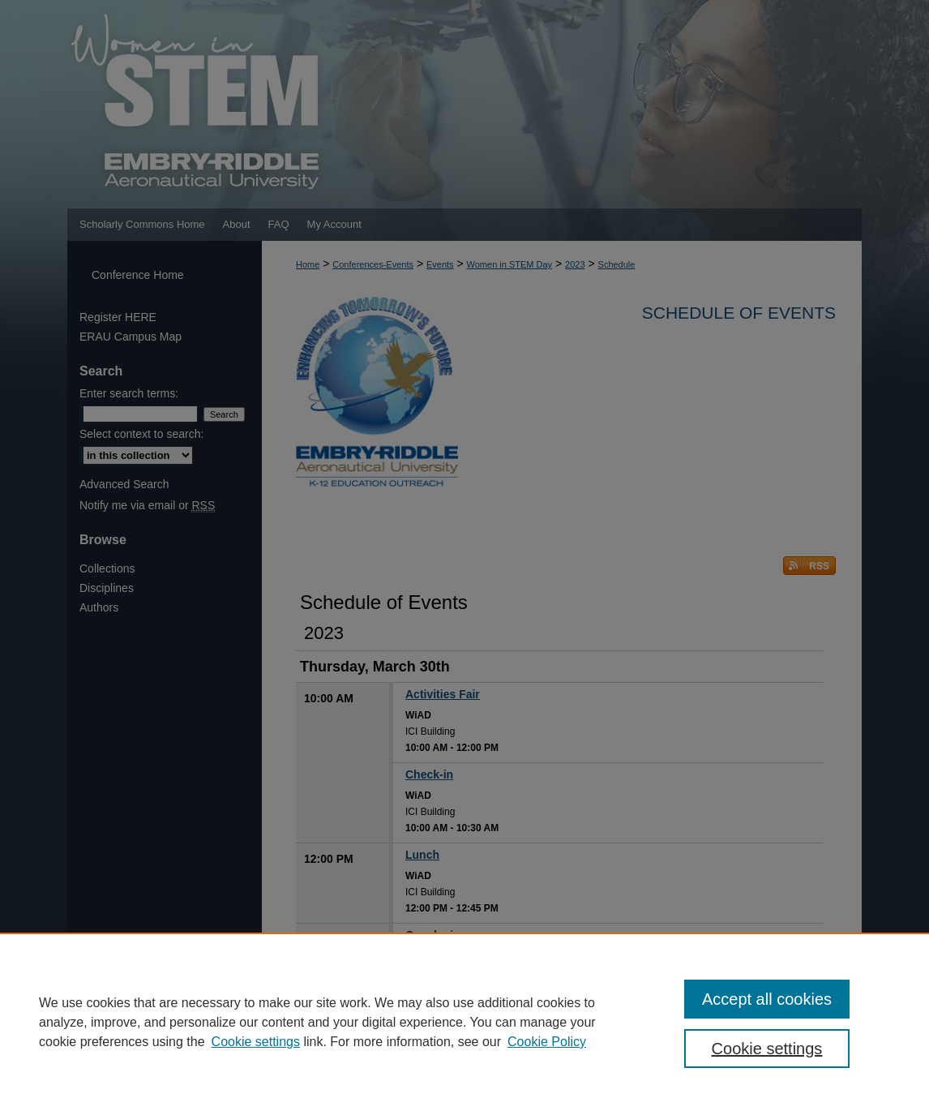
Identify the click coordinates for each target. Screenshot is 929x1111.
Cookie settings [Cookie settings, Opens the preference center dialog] (767, 1048)
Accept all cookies (767, 999)
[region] (464, 1022)
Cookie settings (256, 1042)
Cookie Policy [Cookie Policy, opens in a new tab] (546, 1042)
